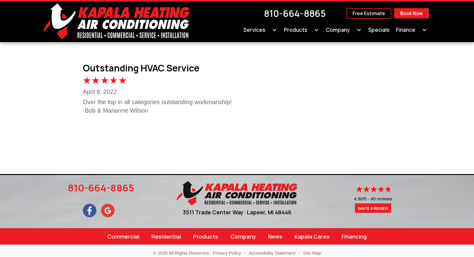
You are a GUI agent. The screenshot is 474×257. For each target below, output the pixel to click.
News (275, 236)
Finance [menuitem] (405, 29)
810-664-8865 (295, 13)
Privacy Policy (227, 252)
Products (205, 236)
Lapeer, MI (260, 212)
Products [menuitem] (295, 29)
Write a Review (373, 208)
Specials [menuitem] (379, 29)
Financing (354, 236)
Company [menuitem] (338, 29)
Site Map (312, 252)
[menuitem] (274, 30)
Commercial (123, 236)
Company (243, 236)
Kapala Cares (312, 236)
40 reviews (381, 198)
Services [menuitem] (254, 29)
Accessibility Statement (272, 252)
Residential (166, 236)
